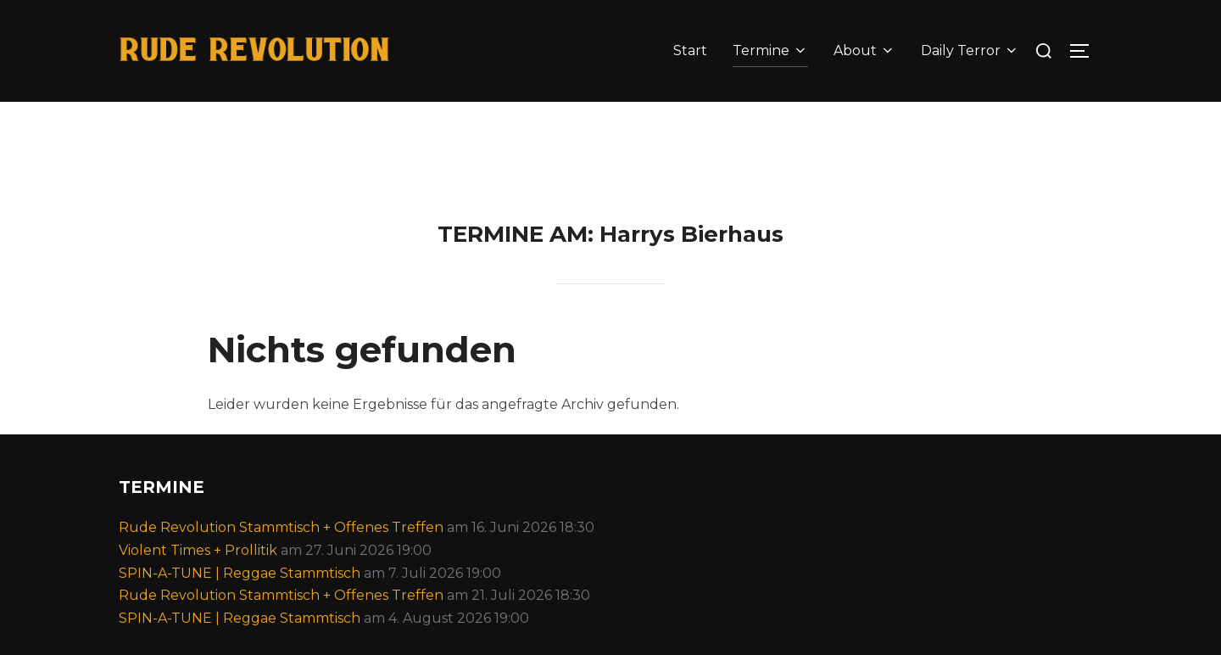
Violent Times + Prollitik (198, 578)
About (864, 50)
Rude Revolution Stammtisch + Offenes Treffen (281, 556)
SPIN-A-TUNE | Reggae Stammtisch (239, 601)
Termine (770, 50)
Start (690, 50)
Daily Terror (970, 50)
